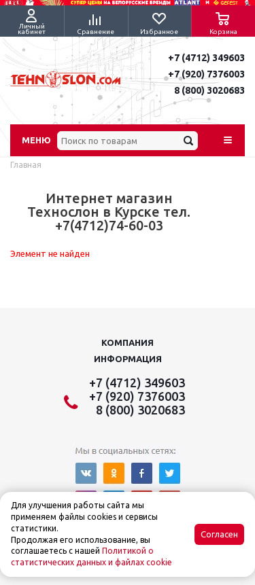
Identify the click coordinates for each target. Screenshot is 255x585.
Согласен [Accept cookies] (219, 534)
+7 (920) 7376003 (206, 74)
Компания (127, 342)
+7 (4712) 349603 (206, 58)
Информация (128, 359)
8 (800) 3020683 (209, 90)
